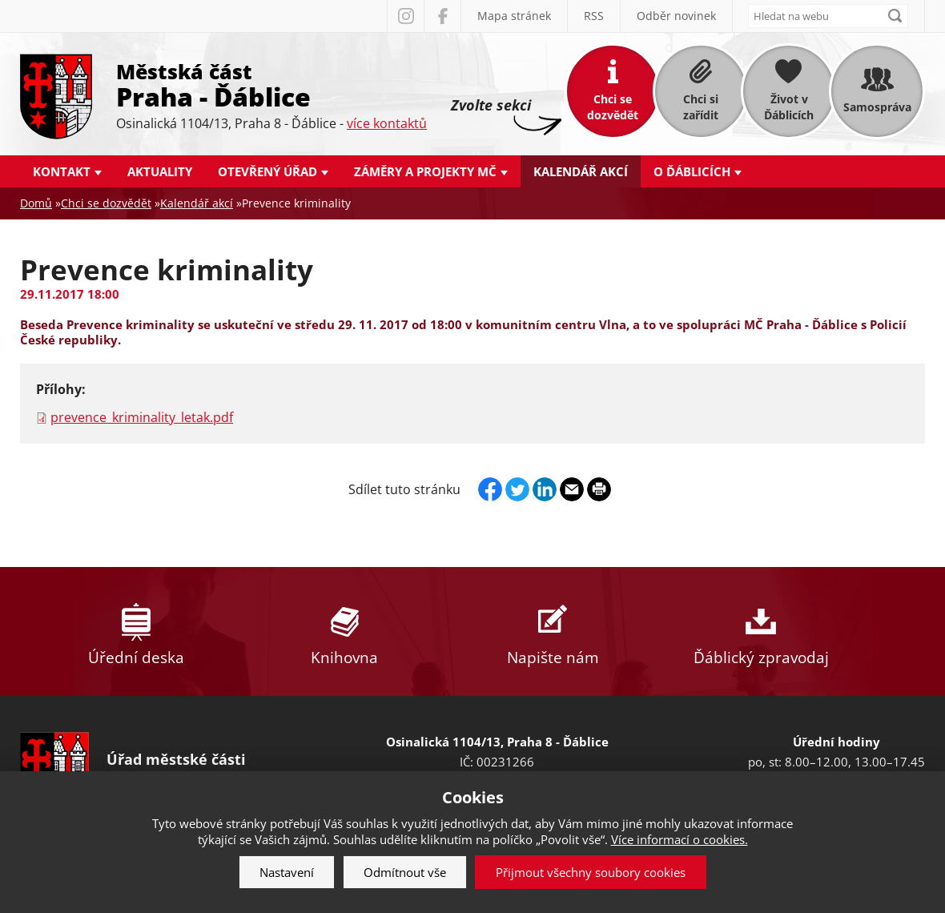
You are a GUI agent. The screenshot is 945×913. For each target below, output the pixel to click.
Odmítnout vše (405, 872)
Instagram (405, 16)
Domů (36, 203)
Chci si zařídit (700, 107)
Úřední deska (136, 631)
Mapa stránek (514, 15)
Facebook (442, 16)
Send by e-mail (572, 489)
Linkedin (545, 489)
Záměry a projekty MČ (425, 171)
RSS (594, 15)
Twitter (517, 489)
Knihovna (344, 631)
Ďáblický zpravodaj (761, 631)
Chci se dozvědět (612, 107)
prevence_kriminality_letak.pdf (141, 417)
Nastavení (286, 872)
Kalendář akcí (580, 171)
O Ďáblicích (691, 171)
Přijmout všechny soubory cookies (591, 872)
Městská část (271, 84)
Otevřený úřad (267, 171)
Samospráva (877, 107)
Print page (599, 489)
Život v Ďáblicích (789, 107)
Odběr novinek (676, 15)
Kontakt (61, 171)
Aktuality (159, 171)
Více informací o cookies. (679, 839)
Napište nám (552, 631)
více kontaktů (387, 123)
